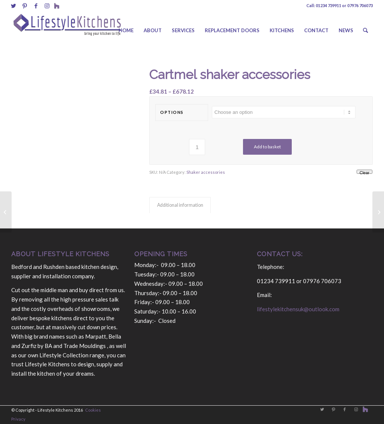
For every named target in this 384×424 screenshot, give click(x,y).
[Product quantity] (197, 147)
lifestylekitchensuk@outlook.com (298, 309)
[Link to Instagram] (47, 5)
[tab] (180, 205)
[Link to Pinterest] (24, 5)
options (172, 112)
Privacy (18, 419)
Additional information (180, 205)
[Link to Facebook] (35, 5)
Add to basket (267, 146)
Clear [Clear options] (364, 172)
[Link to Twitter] (13, 5)
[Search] (365, 30)
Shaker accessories (205, 172)
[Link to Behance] (56, 5)
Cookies (93, 410)
